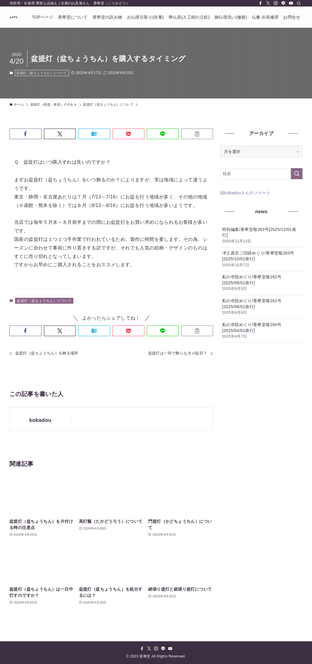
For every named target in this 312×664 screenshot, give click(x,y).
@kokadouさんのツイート (245, 192)
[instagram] (276, 3)
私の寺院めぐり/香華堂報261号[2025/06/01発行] (261, 306)
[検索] (299, 3)
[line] (283, 3)
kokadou (40, 420)
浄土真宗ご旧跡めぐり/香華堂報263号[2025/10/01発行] (261, 259)
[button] (25, 134)
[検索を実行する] (297, 173)
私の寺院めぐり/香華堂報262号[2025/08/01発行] (261, 283)
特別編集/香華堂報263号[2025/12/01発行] (261, 235)
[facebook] (260, 3)
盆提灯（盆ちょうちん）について (41, 73)
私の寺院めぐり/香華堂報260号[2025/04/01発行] (261, 330)
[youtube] (291, 3)
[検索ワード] (261, 173)
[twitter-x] (268, 3)
